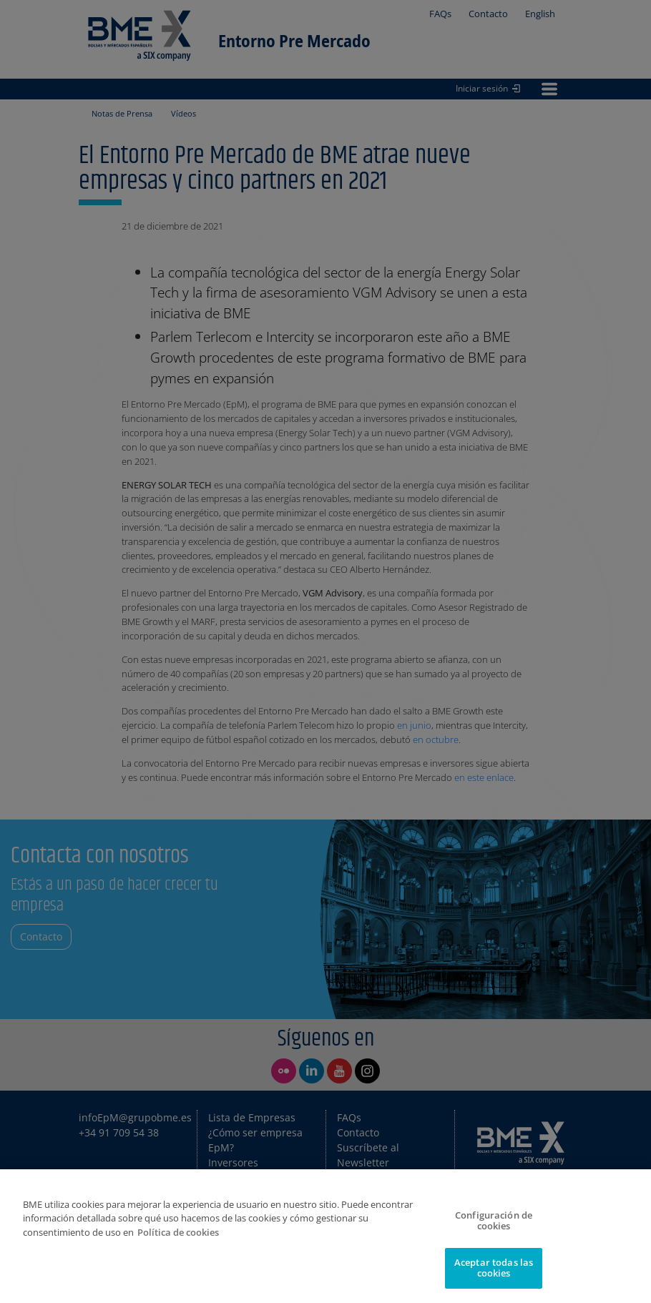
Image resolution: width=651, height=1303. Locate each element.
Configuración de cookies (493, 1221)
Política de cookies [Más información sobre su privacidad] (178, 1232)
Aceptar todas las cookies (493, 1268)
